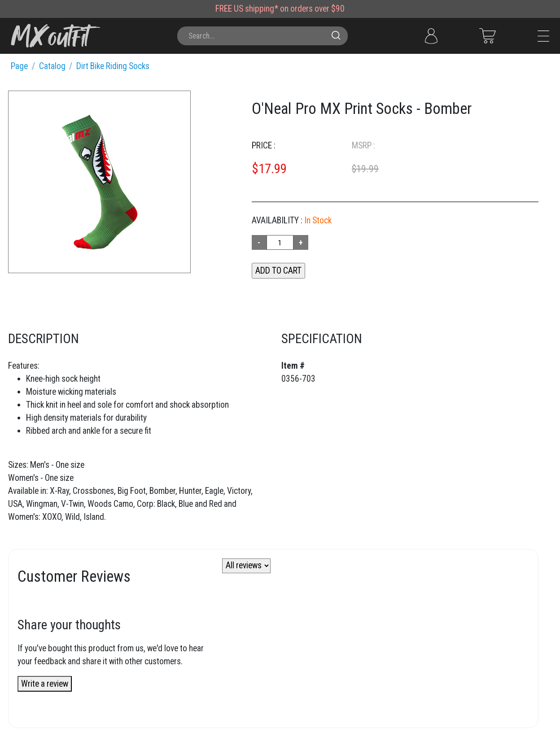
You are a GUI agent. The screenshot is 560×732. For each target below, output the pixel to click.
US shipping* (256, 9)
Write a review (44, 684)
